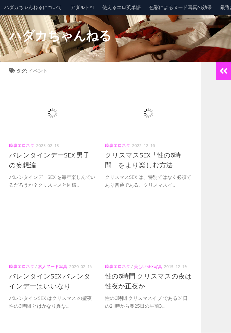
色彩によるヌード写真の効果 (180, 7)
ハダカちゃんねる (60, 35)
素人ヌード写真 (52, 266)
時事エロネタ (21, 145)
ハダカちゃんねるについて (33, 7)
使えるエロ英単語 (121, 7)
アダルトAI (82, 7)
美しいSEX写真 (148, 266)
